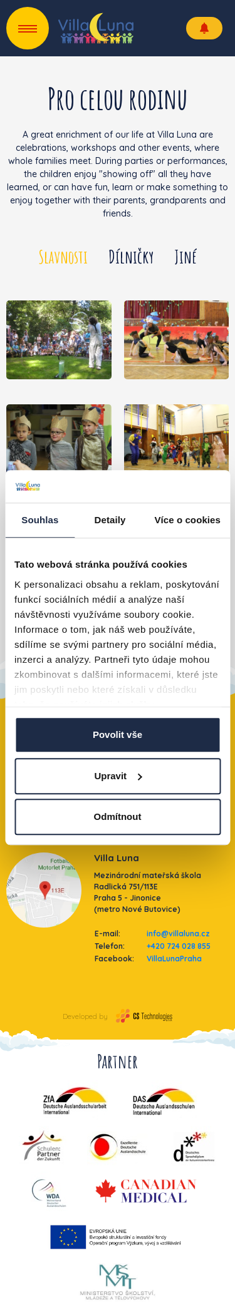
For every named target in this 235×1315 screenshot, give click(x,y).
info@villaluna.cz (178, 933)
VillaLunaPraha (174, 958)
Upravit (118, 775)
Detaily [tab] (110, 519)
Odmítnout (118, 816)
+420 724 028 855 (179, 946)
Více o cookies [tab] (187, 519)
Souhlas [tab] (39, 519)
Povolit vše (117, 734)
